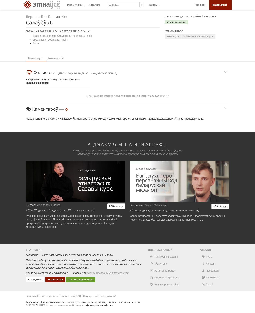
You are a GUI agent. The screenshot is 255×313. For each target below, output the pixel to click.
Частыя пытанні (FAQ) (70, 296)
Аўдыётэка (158, 263)
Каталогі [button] (95, 4)
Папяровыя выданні (164, 256)
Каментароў (57, 58)
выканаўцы (173, 36)
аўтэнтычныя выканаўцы (199, 36)
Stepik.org (83, 154)
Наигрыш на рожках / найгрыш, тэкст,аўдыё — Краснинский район (53, 81)
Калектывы (210, 277)
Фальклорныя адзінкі (164, 284)
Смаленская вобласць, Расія (49, 39)
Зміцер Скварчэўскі (156, 205)
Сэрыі (207, 284)
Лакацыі (209, 263)
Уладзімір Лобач (51, 205)
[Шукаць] (141, 4)
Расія (35, 43)
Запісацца (116, 206)
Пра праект (35, 279)
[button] (154, 5)
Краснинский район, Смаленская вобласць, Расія (62, 35)
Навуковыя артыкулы (165, 277)
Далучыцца (55, 279)
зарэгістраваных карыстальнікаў (107, 273)
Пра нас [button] (201, 4)
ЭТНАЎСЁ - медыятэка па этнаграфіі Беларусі (61, 305)
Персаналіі (34, 17)
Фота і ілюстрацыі (162, 270)
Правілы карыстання (48, 296)
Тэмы (207, 256)
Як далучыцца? (90, 296)
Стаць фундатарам (80, 279)
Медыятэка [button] (75, 4)
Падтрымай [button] (220, 4)
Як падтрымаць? (108, 296)
